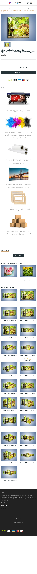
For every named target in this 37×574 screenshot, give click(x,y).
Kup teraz (18, 73)
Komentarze (5, 250)
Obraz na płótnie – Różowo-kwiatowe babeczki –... (9, 280)
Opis (2, 87)
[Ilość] (5, 67)
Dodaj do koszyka (23, 67)
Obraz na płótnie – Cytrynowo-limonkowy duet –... (28, 280)
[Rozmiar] (11, 63)
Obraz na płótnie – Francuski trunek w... (9, 303)
